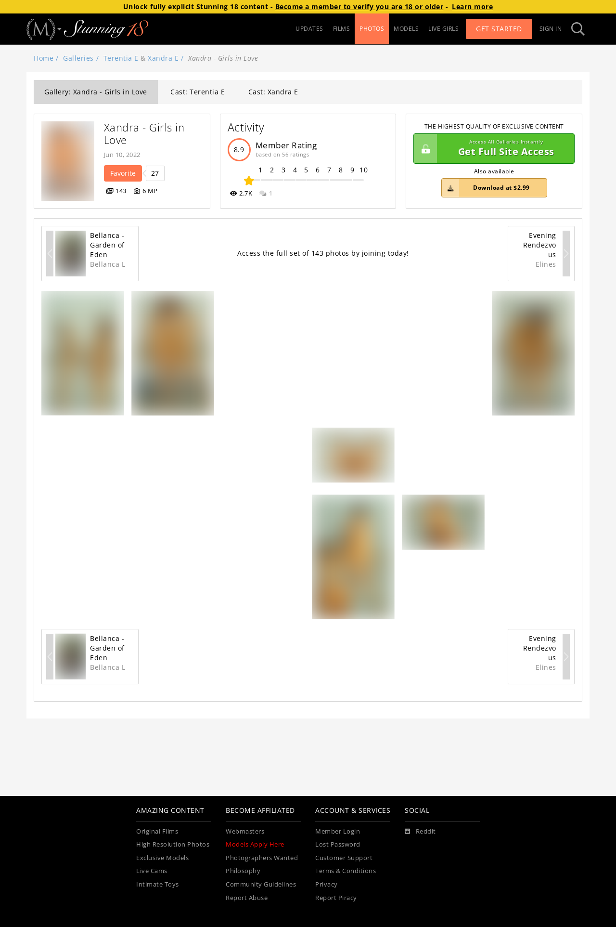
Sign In (550, 29)
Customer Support (343, 858)
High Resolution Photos (172, 844)
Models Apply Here (255, 844)
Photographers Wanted (262, 858)
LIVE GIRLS (443, 29)
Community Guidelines (261, 884)
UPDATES (309, 29)
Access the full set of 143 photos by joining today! (323, 253)
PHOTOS (371, 29)
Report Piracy (336, 898)
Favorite (123, 173)
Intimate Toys (157, 884)
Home (43, 58)
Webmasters (245, 831)
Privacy (326, 884)
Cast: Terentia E (197, 91)
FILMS (341, 29)
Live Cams (151, 871)
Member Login (337, 831)
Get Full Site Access (491, 149)
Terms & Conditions (345, 871)
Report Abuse (247, 898)
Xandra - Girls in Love (146, 133)
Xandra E (163, 58)
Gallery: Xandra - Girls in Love (95, 91)
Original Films (157, 831)
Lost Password (337, 844)
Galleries (78, 58)
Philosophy (243, 871)
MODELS (406, 29)
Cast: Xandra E (273, 91)
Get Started (499, 28)
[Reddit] (420, 831)
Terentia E (121, 58)
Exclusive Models (162, 858)
